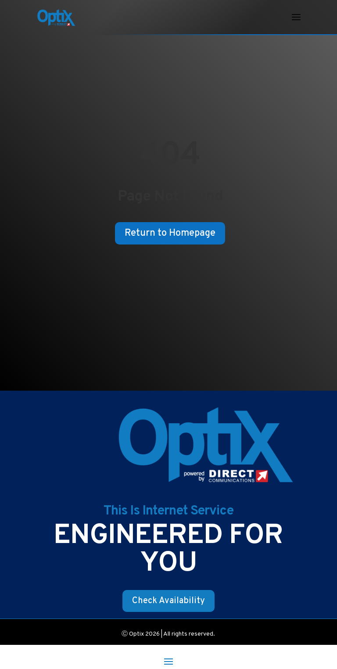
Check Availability (168, 601)
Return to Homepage (170, 233)
